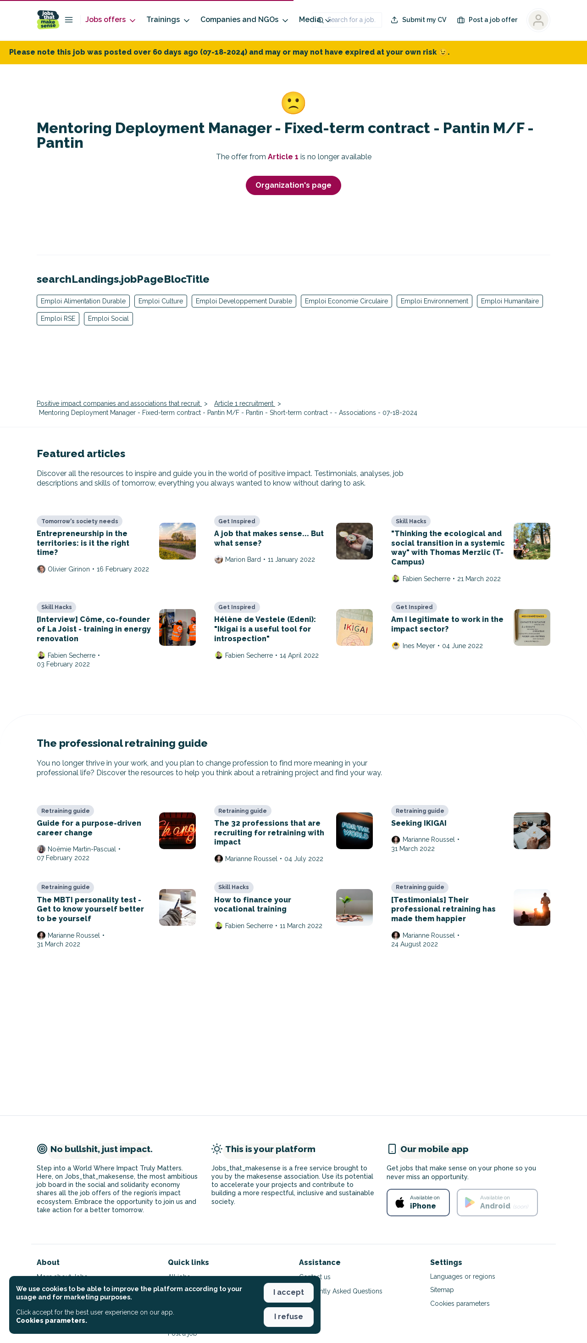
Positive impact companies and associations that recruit (119, 403)
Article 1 (284, 156)
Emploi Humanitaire (510, 301)
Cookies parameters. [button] (51, 1320)
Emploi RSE (58, 318)
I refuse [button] (288, 1316)
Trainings (168, 20)
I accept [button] (288, 1292)
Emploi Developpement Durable (244, 301)
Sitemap (442, 1289)
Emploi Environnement (434, 301)
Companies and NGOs (245, 20)
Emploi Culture (160, 301)
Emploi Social (108, 318)
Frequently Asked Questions (340, 1291)
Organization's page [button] (293, 185)
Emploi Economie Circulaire (346, 301)
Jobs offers (111, 20)
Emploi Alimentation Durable (83, 301)
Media (315, 20)
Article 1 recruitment (244, 403)
